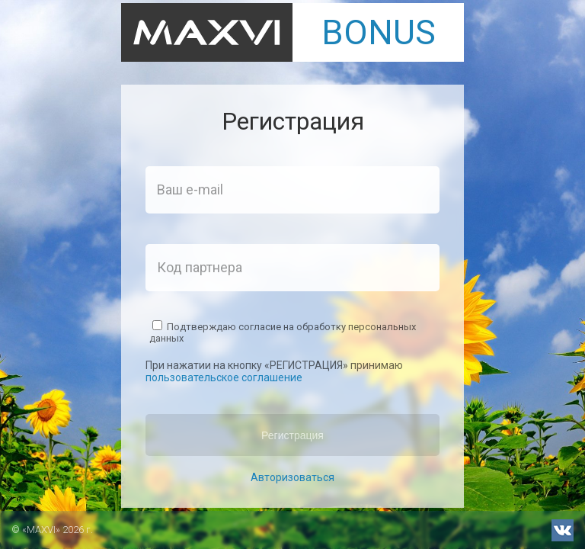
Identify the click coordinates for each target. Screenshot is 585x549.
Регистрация (292, 435)
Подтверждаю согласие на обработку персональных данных (282, 332)
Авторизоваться (292, 477)
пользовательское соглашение (223, 377)
